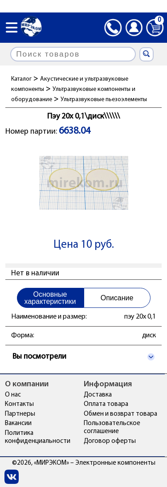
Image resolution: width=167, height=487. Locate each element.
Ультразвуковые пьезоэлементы (104, 99)
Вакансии (18, 423)
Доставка (98, 395)
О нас (13, 395)
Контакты (19, 404)
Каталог (21, 79)
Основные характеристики (50, 298)
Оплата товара (106, 404)
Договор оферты (110, 441)
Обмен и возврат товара (120, 414)
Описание (117, 298)
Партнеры (20, 414)
